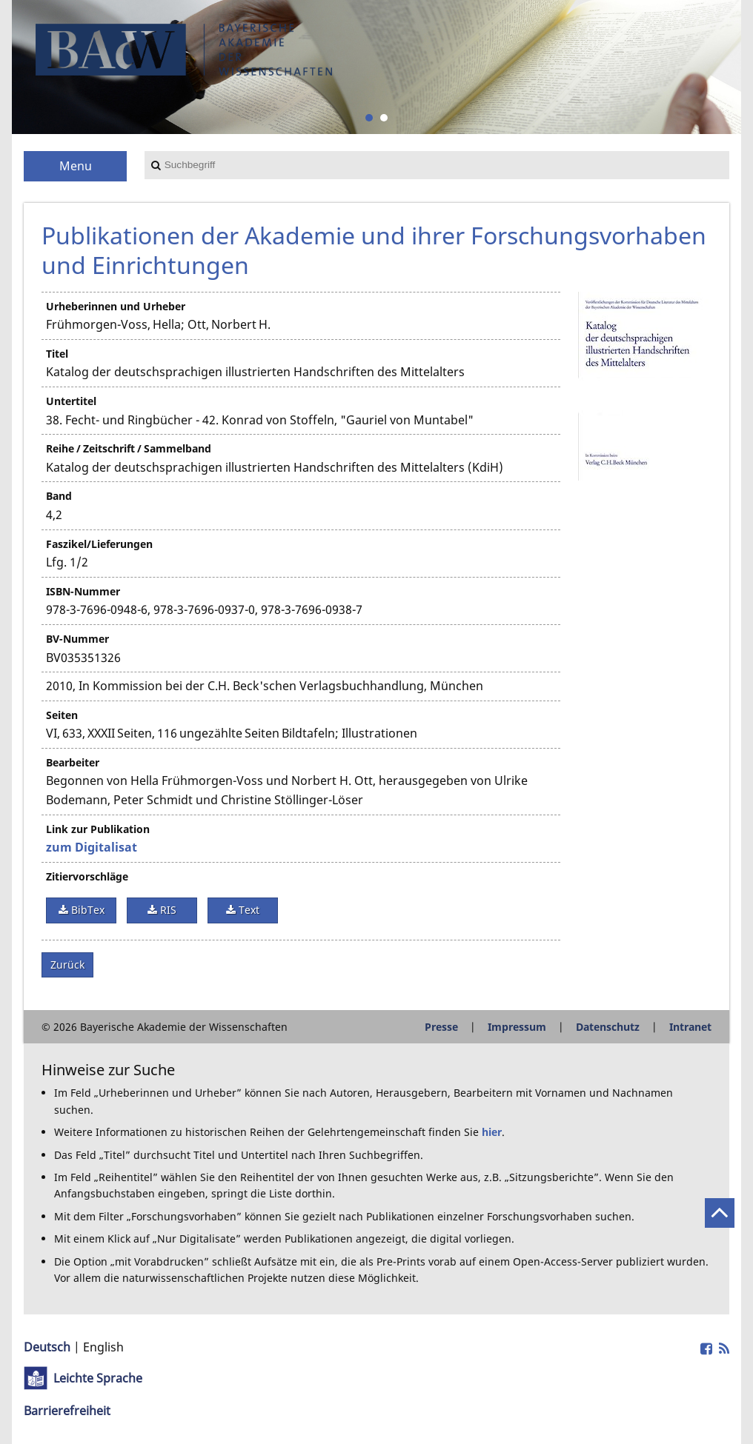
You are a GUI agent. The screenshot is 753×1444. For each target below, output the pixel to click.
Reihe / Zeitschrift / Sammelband (128, 448)
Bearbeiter (72, 762)
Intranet (690, 1027)
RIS (166, 910)
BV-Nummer (77, 639)
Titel (57, 354)
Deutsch (47, 1347)
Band (59, 496)
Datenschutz (608, 1027)
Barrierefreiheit (67, 1411)
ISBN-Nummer (83, 591)
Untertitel (71, 401)
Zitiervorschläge (87, 876)
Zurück (67, 964)
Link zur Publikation (98, 829)
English (103, 1347)
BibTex (86, 910)
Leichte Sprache (97, 1378)
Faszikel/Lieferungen (99, 544)
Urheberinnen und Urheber (115, 306)
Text (247, 910)
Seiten (62, 715)
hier (492, 1132)
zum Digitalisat (91, 847)
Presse (441, 1027)
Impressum (517, 1027)
